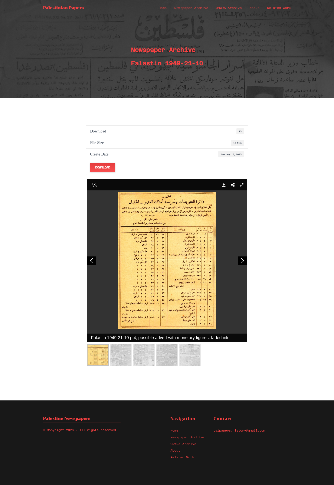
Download (102, 167)
